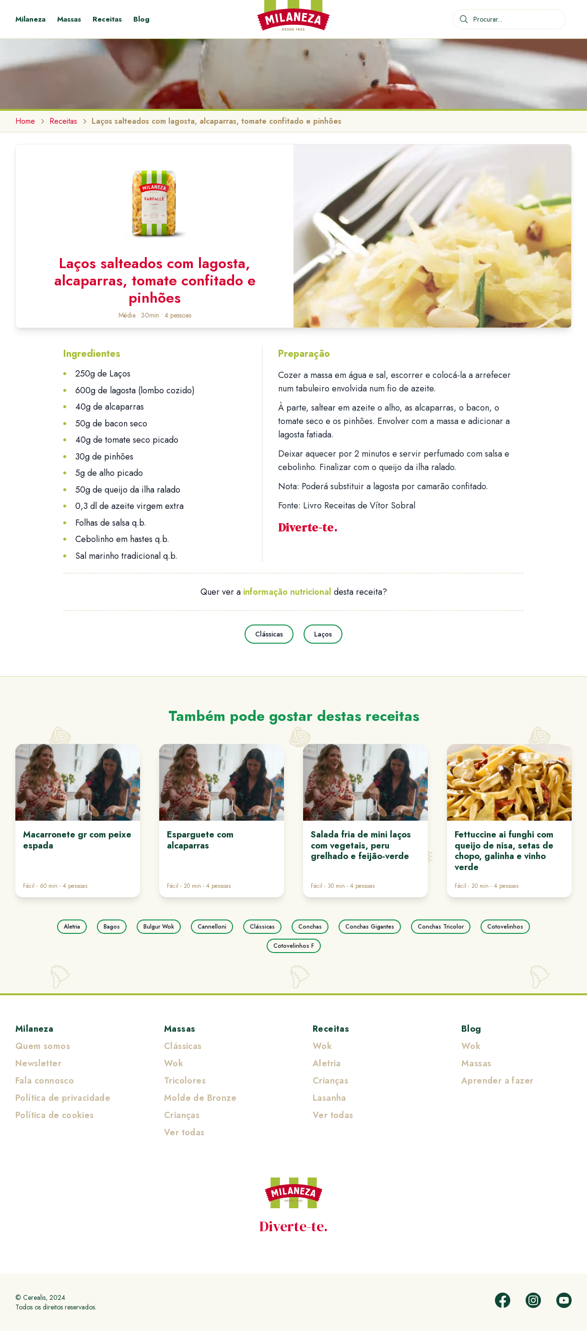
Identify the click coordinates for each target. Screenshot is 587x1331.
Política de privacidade (62, 1098)
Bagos (112, 926)
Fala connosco (44, 1080)
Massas (69, 19)
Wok (173, 1063)
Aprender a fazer (497, 1080)
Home (25, 121)
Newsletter (38, 1063)
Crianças (182, 1115)
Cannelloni (212, 926)
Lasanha (329, 1098)
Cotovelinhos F (293, 946)
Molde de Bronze (200, 1098)
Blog (141, 19)
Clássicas (269, 634)
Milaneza (30, 19)
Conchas (310, 926)
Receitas (107, 19)
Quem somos (42, 1046)
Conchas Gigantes (369, 926)
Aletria (72, 926)
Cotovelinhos (505, 926)
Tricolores (185, 1080)
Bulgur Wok (158, 926)
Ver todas (184, 1132)
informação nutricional (287, 592)
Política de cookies (54, 1115)
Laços (323, 634)
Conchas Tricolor (441, 926)
